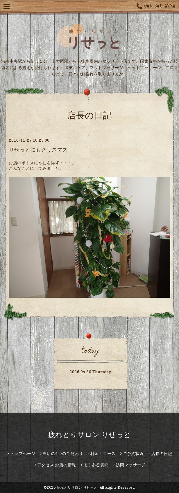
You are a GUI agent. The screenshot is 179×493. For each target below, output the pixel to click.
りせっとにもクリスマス (38, 150)
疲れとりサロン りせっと (89, 434)
